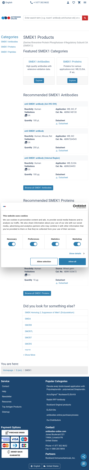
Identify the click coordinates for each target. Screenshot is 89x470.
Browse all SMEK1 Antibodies (38, 188)
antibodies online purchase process (62, 415)
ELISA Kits (51, 410)
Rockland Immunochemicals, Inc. (60, 458)
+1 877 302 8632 (39, 2)
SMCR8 (28, 325)
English (7, 2)
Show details (75, 253)
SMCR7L (29, 331)
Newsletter (7, 396)
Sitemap (6, 412)
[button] (29, 355)
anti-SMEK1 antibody (34, 131)
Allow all (72, 261)
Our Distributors (54, 420)
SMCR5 (28, 344)
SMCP (28, 350)
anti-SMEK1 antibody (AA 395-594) (40, 104)
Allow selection (44, 261)
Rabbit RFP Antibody (56, 399)
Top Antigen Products (11, 407)
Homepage (8, 370)
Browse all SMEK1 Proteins (37, 293)
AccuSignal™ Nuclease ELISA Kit (61, 394)
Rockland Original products (59, 405)
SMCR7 (28, 337)
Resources (6, 401)
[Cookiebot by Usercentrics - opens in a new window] (75, 206)
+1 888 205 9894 (57, 449)
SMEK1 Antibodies (39, 61)
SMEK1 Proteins (72, 61)
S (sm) (19, 370)
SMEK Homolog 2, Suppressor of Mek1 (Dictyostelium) (49, 312)
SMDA (28, 319)
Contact (5, 386)
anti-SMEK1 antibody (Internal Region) (42, 158)
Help (4, 391)
